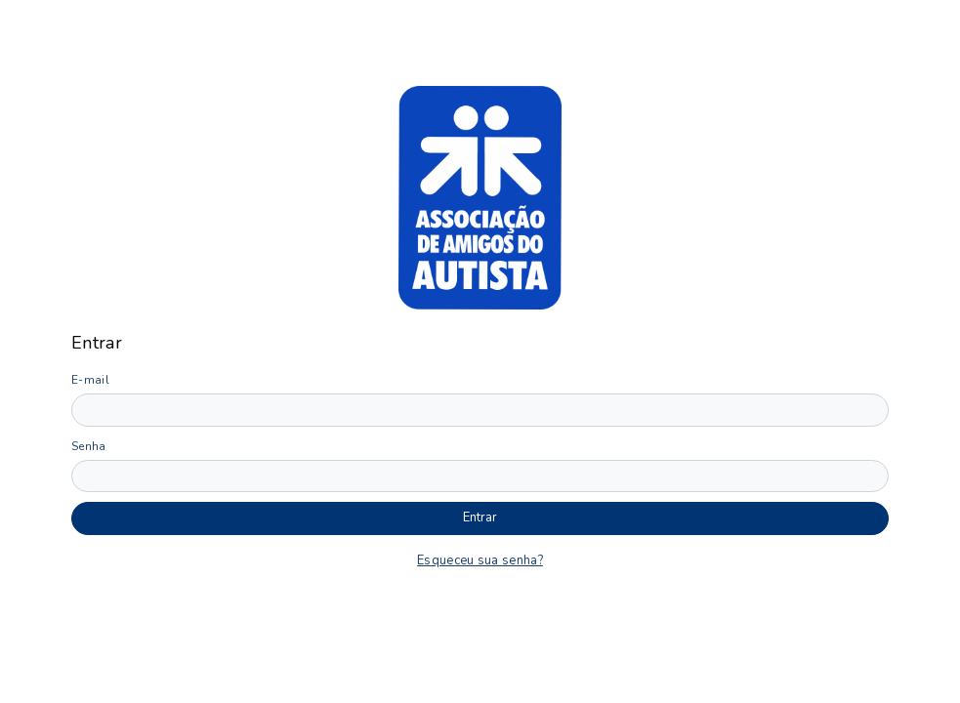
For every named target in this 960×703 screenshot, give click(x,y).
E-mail (90, 380)
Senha (88, 446)
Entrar (480, 517)
